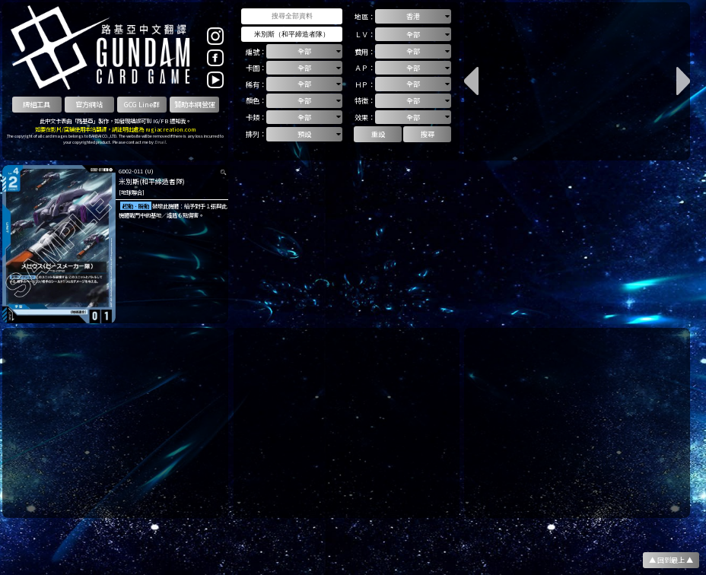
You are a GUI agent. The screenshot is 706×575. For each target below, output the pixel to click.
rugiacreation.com (170, 129)
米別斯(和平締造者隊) (152, 181)
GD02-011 (131, 171)
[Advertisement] (115, 423)
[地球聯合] (132, 192)
